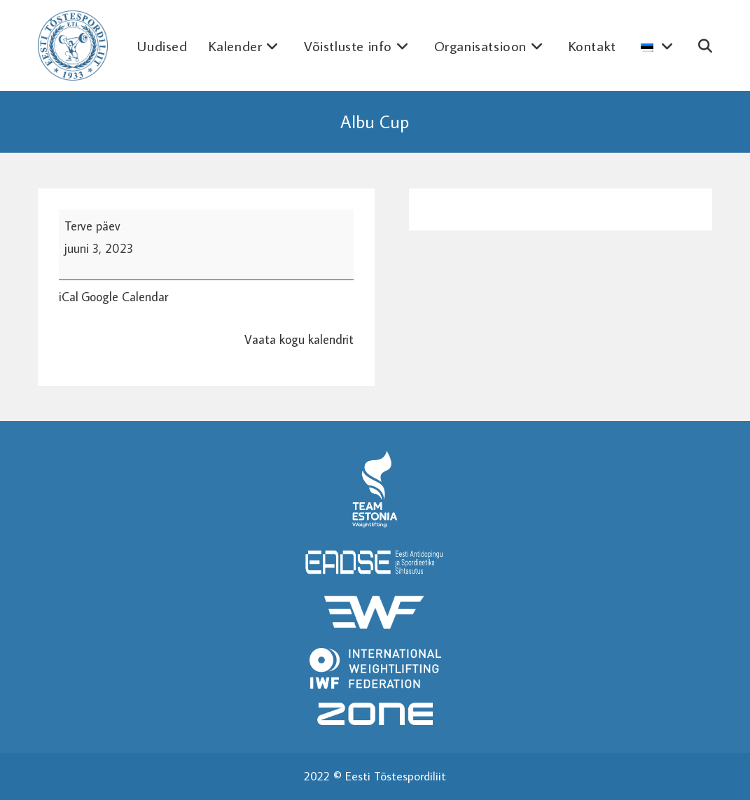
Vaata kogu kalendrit (299, 339)
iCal (68, 297)
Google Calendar (124, 297)
